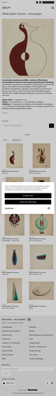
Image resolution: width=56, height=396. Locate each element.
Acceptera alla (28, 195)
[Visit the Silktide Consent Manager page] (48, 208)
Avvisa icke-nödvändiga (28, 202)
